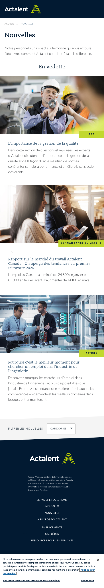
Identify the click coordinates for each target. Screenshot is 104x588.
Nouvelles (52, 513)
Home (23, 9)
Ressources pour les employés (52, 540)
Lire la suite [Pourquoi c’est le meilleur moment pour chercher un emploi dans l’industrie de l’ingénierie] (52, 352)
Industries (52, 506)
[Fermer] (98, 560)
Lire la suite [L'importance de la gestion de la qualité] (52, 130)
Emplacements (52, 527)
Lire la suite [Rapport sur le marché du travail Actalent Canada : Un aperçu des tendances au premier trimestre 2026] (52, 237)
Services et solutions (52, 500)
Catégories (58, 428)
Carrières (52, 534)
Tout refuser (87, 580)
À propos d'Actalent (52, 519)
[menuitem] (52, 501)
